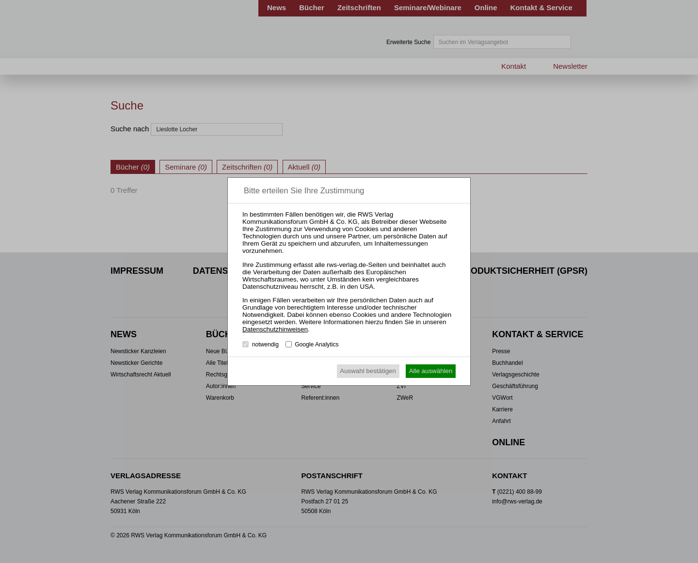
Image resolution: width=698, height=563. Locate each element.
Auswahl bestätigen (368, 371)
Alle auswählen (431, 371)
